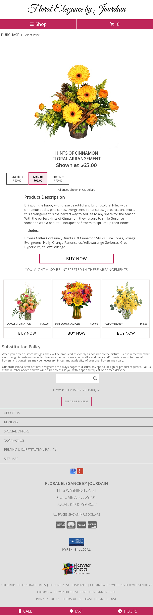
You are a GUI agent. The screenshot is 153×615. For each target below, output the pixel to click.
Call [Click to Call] (25, 611)
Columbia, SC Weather (54, 592)
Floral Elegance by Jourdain (76, 9)
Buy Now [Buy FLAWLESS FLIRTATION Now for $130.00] (27, 333)
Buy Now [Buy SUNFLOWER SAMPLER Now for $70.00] (76, 333)
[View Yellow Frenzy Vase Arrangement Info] (126, 301)
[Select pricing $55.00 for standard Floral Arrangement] (17, 179)
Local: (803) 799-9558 (76, 504)
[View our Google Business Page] (73, 473)
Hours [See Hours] (127, 611)
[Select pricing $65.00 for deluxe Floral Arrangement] (38, 179)
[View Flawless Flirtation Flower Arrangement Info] (27, 301)
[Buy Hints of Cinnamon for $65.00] (76, 258)
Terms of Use (106, 599)
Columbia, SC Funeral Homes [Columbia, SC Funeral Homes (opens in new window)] (23, 585)
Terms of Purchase (78, 599)
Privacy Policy (47, 599)
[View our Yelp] (80, 473)
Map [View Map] (76, 611)
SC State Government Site (95, 592)
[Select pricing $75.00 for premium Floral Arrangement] (58, 179)
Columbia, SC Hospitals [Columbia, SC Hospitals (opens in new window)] (68, 585)
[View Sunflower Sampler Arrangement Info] (76, 301)
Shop (38, 24)
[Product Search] (77, 378)
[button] (76, 542)
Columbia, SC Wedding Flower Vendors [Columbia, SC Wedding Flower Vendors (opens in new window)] (121, 585)
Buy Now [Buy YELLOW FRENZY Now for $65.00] (126, 333)
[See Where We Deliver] (76, 401)
